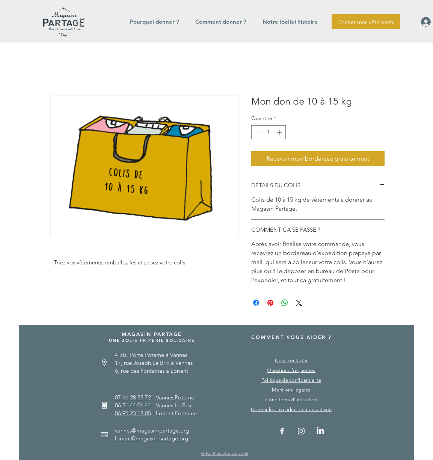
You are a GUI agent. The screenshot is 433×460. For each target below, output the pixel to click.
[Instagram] (301, 431)
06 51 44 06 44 (133, 405)
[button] (157, 21)
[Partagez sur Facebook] (256, 302)
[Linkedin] (320, 431)
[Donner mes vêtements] (366, 21)
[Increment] (280, 132)
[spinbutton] (268, 132)
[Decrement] (257, 132)
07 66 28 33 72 (133, 397)
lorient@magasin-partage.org (151, 438)
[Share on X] (298, 302)
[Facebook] (282, 431)
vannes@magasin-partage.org (152, 430)
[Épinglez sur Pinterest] (270, 302)
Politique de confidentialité (291, 380)
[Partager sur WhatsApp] (284, 302)
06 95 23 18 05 (133, 413)
